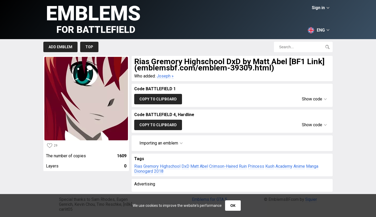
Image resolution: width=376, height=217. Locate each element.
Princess (256, 166)
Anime (299, 166)
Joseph (164, 76)
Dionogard (143, 171)
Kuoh (269, 166)
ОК (232, 205)
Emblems (93, 18)
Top (89, 47)
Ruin (243, 166)
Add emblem (60, 47)
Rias (138, 166)
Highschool (170, 166)
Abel (204, 166)
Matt (194, 166)
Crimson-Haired (223, 166)
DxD (185, 166)
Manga (312, 166)
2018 (158, 171)
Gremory (151, 166)
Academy (283, 166)
